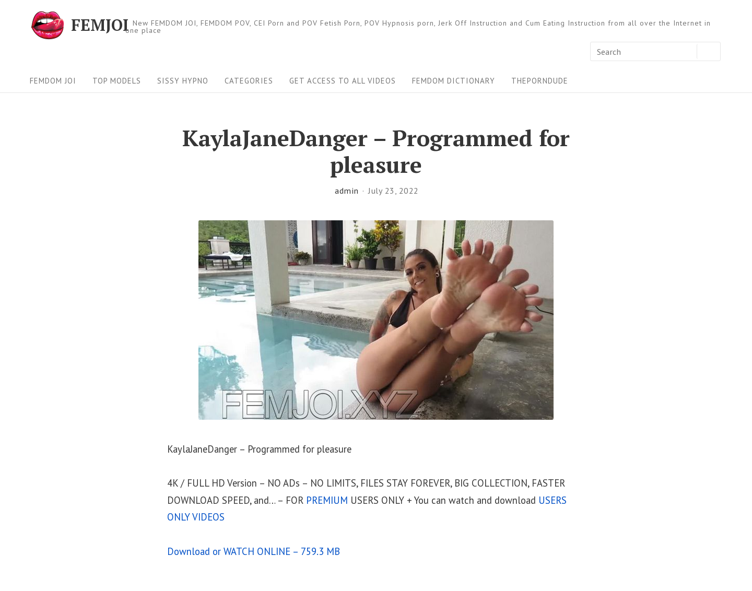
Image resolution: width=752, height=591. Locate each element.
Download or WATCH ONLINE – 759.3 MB (253, 551)
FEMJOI (99, 25)
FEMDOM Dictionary (453, 81)
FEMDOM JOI (53, 81)
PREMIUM (327, 500)
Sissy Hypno (182, 81)
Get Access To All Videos (342, 81)
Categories (249, 81)
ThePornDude (539, 81)
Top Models (116, 81)
